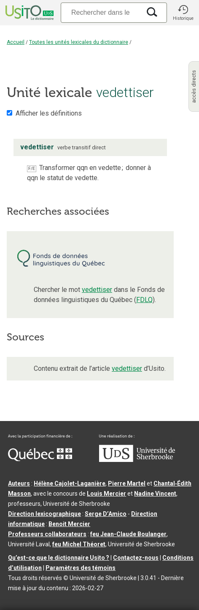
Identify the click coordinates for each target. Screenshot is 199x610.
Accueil (15, 42)
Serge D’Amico (105, 513)
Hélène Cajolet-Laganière (69, 483)
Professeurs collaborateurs (47, 534)
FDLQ (144, 300)
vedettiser (97, 290)
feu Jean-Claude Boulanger (128, 534)
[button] (183, 12)
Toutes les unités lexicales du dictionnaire (78, 42)
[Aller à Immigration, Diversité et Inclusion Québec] (40, 459)
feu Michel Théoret (78, 544)
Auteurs (19, 483)
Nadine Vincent (155, 493)
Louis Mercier (106, 493)
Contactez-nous (136, 557)
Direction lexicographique (44, 513)
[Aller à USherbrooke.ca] (137, 459)
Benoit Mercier (69, 524)
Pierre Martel (126, 483)
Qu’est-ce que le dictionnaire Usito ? (58, 557)
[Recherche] (100, 12)
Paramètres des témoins (81, 567)
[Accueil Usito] (28, 12)
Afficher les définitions (49, 113)
